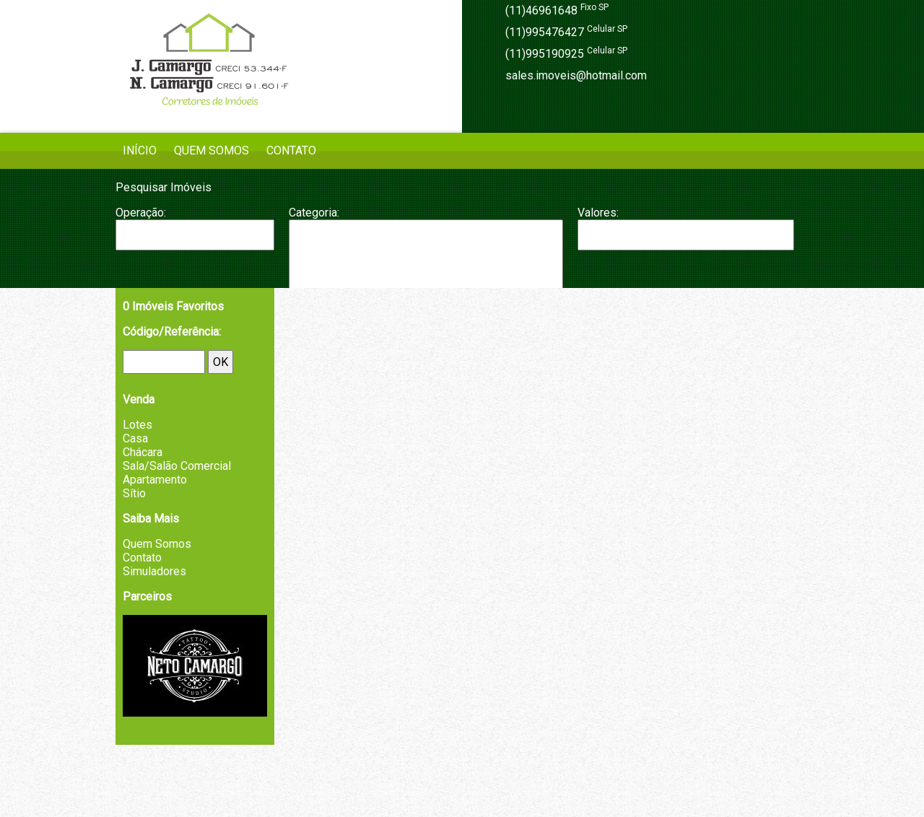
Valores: (598, 212)
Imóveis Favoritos (173, 306)
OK (220, 362)
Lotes (137, 425)
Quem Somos (211, 150)
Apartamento (426, 234)
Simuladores (154, 571)
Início (140, 150)
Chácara (426, 263)
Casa (426, 249)
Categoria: (314, 212)
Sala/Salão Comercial (177, 466)
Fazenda (426, 278)
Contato (291, 150)
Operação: (141, 212)
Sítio (134, 493)
